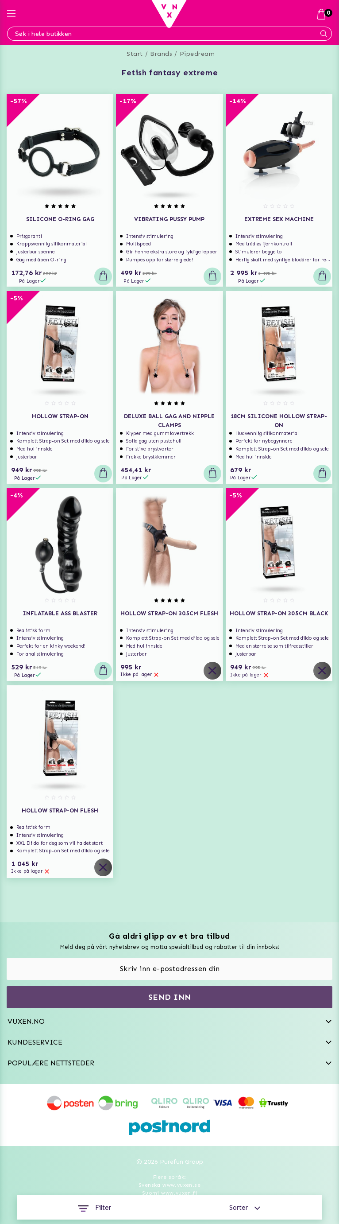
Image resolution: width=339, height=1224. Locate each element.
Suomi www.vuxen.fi (169, 1193)
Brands (161, 54)
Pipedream (197, 54)
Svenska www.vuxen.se (169, 1185)
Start (135, 54)
